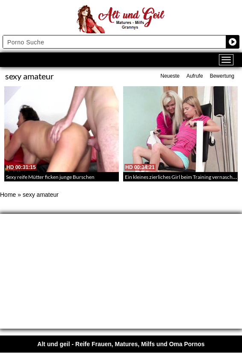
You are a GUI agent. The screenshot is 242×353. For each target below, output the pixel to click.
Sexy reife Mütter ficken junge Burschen (50, 177)
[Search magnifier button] (232, 42)
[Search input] (114, 42)
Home (8, 194)
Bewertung (222, 76)
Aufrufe (194, 76)
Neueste (170, 76)
